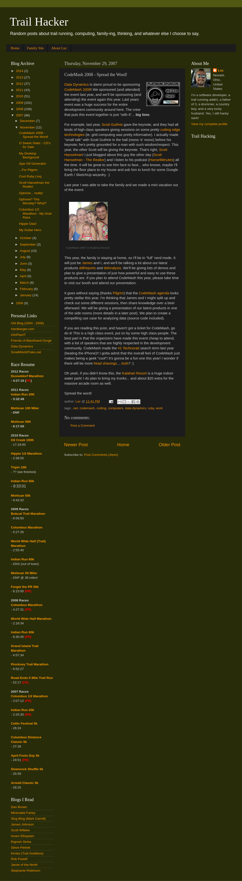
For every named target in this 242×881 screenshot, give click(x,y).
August (25, 251)
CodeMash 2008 (77, 90)
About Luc (59, 48)
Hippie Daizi (28, 224)
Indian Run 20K (23, 394)
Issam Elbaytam (22, 836)
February (27, 289)
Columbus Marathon (27, 527)
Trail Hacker (39, 21)
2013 (20, 77)
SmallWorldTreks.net (26, 352)
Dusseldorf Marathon (27, 376)
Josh (125, 363)
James (87, 263)
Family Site (35, 48)
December (28, 121)
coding (101, 408)
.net (75, 408)
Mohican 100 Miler (25, 408)
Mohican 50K (21, 421)
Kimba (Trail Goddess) (27, 853)
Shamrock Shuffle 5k (27, 769)
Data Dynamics (76, 84)
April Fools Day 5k (25, 755)
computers (115, 408)
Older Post (169, 444)
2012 (20, 83)
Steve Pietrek (20, 847)
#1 (120, 348)
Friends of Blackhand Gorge (31, 340)
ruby (151, 408)
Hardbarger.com (22, 329)
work (159, 408)
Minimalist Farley (23, 813)
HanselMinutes (161, 160)
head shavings (105, 363)
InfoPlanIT (18, 335)
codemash (87, 408)
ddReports (87, 268)
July (23, 257)
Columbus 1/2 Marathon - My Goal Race (35, 213)
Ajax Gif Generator (32, 163)
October (26, 238)
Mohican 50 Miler (24, 573)
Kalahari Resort (134, 373)
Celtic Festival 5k (24, 723)
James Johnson (22, 824)
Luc (221, 70)
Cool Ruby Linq (30, 176)
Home (15, 48)
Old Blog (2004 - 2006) (27, 323)
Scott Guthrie (112, 125)
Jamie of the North (24, 865)
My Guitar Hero (30, 230)
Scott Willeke (20, 830)
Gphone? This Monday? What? (32, 201)
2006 (20, 303)
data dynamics (135, 408)
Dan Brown (19, 807)
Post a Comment (82, 425)
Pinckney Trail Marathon (29, 664)
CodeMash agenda (154, 293)
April (23, 276)
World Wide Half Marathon (31, 618)
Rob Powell (19, 859)
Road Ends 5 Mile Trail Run (32, 678)
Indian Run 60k (22, 559)
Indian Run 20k (22, 710)
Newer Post (76, 444)
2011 (20, 90)
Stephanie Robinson (25, 870)
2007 (20, 115)
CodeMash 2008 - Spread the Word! (33, 135)
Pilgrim (118, 293)
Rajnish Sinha (21, 842)
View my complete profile (209, 124)
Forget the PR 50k (25, 587)
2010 (20, 96)
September (28, 244)
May (23, 270)
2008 (20, 109)
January (26, 295)
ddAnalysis (112, 268)
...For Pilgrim (28, 170)
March (25, 282)
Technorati (130, 348)
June (24, 263)
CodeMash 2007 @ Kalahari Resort (88, 247)
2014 (20, 71)
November (28, 127)
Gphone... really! (31, 193)
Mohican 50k (20, 495)
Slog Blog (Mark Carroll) (28, 818)
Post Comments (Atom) (101, 455)
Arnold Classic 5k (24, 783)
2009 (20, 103)
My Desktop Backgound (29, 155)
